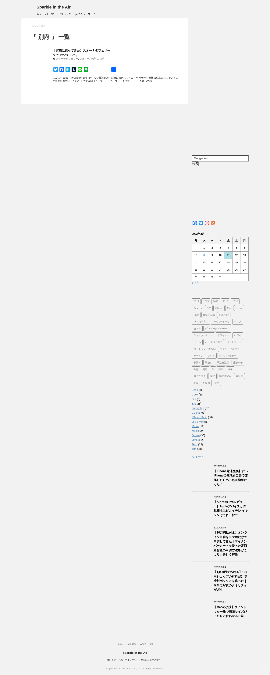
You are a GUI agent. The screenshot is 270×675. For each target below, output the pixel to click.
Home (120, 644)
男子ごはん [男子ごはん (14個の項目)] (200, 376)
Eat (194, 403)
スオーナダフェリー (67, 58)
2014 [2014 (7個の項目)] (196, 301)
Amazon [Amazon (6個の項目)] (198, 308)
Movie (195, 426)
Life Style (197, 421)
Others (196, 439)
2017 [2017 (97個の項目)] (215, 301)
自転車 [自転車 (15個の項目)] (239, 376)
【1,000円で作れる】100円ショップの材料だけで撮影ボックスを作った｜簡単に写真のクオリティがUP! (230, 580)
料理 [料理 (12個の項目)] (205, 369)
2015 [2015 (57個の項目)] (206, 301)
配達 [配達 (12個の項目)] (196, 383)
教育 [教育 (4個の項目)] (196, 369)
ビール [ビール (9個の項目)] (197, 342)
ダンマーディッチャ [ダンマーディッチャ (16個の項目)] (216, 328)
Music (195, 430)
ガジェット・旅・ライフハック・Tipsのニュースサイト (135, 659)
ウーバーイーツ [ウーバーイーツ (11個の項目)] (221, 321)
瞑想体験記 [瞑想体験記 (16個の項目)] (225, 376)
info (151, 644)
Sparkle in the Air (54, 7)
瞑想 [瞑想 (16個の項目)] (212, 376)
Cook (195, 394)
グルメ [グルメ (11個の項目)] (237, 321)
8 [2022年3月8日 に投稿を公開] (204, 255)
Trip (75, 55)
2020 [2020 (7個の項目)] (235, 301)
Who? (143, 644)
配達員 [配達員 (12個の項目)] (206, 383)
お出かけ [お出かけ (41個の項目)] (224, 315)
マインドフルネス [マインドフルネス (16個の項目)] (230, 349)
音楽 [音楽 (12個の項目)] (216, 383)
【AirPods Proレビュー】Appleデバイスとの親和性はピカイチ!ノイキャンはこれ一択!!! (231, 508)
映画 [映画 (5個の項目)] (220, 369)
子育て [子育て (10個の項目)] (197, 362)
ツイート (198, 456)
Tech (194, 444)
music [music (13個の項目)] (239, 308)
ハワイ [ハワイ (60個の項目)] (237, 335)
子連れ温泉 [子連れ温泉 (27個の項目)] (223, 362)
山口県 (100, 58)
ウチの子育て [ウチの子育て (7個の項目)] (201, 321)
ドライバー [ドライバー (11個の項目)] (223, 335)
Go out (196, 412)
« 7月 (195, 282)
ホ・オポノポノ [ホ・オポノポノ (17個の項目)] (213, 342)
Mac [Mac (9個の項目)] (229, 308)
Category (131, 644)
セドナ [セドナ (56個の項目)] (197, 328)
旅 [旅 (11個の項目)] (213, 369)
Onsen (196, 435)
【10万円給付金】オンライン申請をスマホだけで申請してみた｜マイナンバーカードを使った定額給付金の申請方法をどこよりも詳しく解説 (230, 543)
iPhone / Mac (199, 417)
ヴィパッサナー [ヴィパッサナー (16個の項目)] (227, 355)
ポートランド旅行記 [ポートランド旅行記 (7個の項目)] (205, 349)
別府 (93, 58)
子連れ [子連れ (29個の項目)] (208, 362)
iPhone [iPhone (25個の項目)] (219, 308)
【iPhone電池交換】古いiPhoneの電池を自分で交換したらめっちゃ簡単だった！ (231, 478)
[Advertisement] (220, 84)
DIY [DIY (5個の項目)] (209, 308)
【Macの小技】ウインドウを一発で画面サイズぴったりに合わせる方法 (230, 611)
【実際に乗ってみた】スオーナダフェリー (81, 50)
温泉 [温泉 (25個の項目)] (230, 369)
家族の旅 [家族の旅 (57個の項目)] (238, 362)
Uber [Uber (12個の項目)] (196, 315)
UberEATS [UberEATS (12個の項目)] (209, 315)
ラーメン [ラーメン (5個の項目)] (198, 355)
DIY (194, 399)
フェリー (84, 58)
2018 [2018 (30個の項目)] (225, 301)
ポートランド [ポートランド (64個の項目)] (234, 342)
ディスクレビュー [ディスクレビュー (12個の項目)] (203, 335)
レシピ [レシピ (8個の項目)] (211, 355)
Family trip (198, 408)
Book (195, 390)
